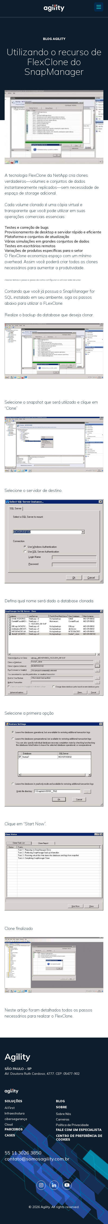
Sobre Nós (63, 1114)
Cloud (9, 1124)
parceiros (14, 1129)
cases (10, 1135)
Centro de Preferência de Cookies (79, 1137)
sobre (61, 1107)
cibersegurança (16, 1119)
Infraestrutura (15, 1113)
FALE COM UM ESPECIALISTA (79, 1130)
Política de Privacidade (72, 1125)
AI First (10, 1108)
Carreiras (62, 1119)
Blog (60, 1101)
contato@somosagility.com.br (37, 1159)
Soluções (13, 1101)
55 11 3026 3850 (23, 1153)
